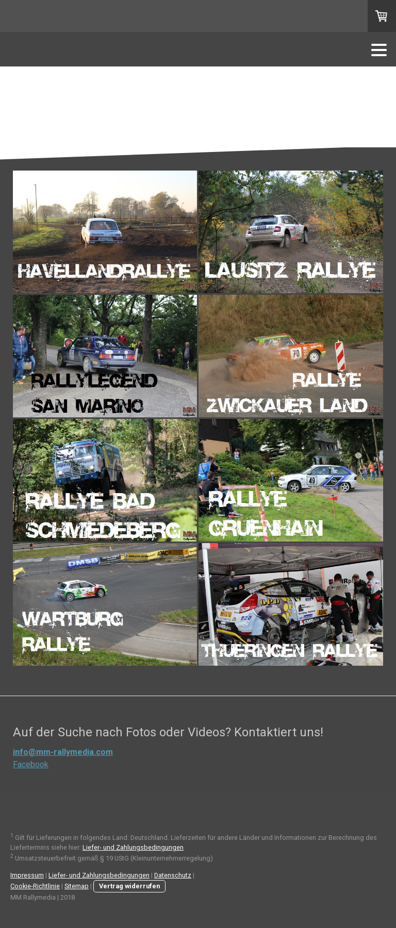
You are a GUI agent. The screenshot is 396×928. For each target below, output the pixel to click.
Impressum (27, 875)
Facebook (30, 764)
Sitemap (76, 886)
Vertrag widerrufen (129, 886)
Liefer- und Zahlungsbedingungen (133, 847)
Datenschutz (172, 875)
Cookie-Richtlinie (35, 886)
